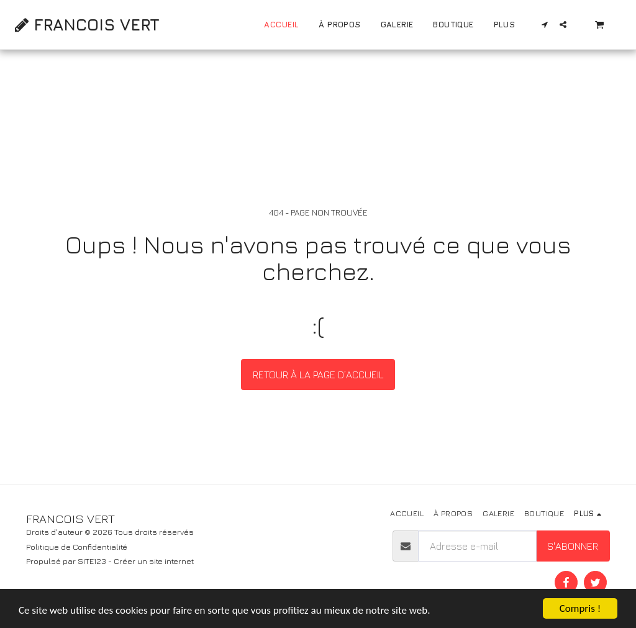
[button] (545, 24)
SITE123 (92, 561)
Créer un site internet (154, 561)
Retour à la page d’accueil (318, 374)
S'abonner (572, 546)
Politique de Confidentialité (76, 547)
